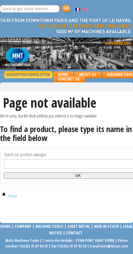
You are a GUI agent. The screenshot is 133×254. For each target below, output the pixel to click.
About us (87, 74)
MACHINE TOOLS (48, 226)
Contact (74, 233)
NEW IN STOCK (106, 226)
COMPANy (23, 226)
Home (63, 74)
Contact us (69, 79)
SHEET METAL (78, 226)
